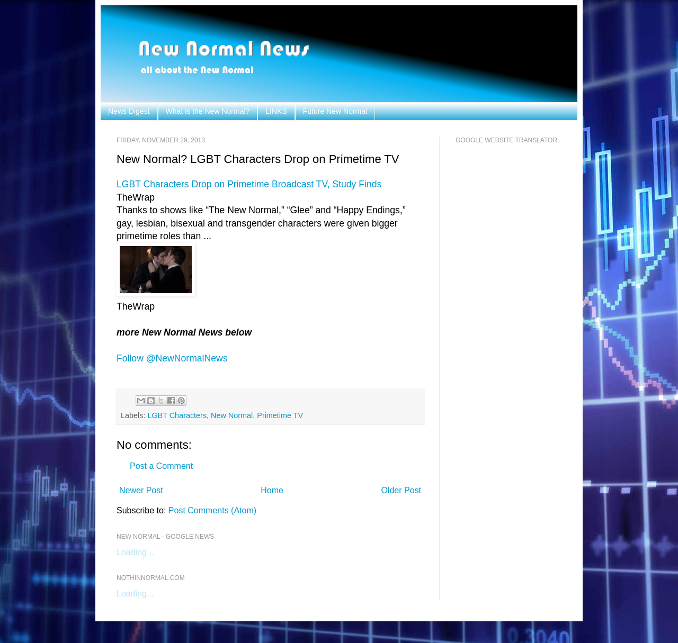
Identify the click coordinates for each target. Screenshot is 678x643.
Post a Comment (161, 465)
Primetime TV (280, 415)
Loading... (135, 552)
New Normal (232, 415)
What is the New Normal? (208, 111)
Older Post (401, 490)
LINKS (276, 111)
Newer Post (141, 490)
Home (272, 490)
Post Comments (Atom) (212, 510)
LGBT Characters (177, 415)
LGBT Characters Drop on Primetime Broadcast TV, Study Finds (249, 184)
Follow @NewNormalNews (172, 358)
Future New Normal (335, 111)
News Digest (129, 111)
